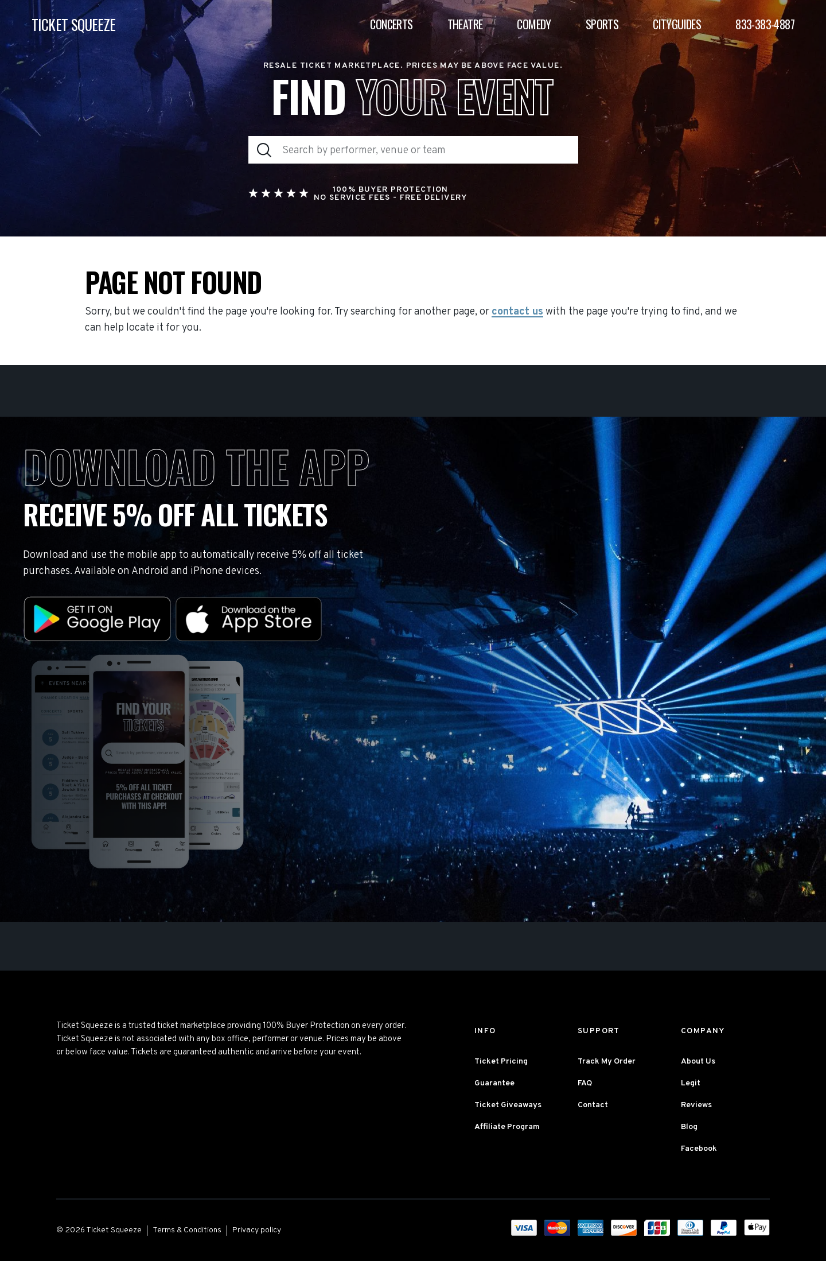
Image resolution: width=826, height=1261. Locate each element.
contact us (517, 312)
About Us (698, 1061)
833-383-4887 (764, 24)
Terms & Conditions (187, 1230)
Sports (602, 24)
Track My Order (607, 1061)
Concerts (391, 24)
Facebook (699, 1149)
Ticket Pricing (501, 1061)
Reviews (696, 1105)
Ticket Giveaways (507, 1105)
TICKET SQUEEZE (74, 24)
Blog (689, 1127)
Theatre (465, 24)
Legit (690, 1083)
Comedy (534, 24)
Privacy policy (256, 1230)
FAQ (585, 1083)
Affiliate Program (507, 1127)
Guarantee (494, 1083)
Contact (593, 1105)
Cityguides (677, 24)
